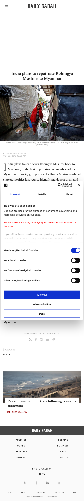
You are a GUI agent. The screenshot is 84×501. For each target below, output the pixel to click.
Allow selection (42, 304)
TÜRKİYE (63, 440)
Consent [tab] (15, 194)
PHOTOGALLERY (19, 412)
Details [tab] (42, 194)
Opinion (63, 457)
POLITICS (21, 440)
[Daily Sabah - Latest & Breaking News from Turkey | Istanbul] (42, 6)
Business (63, 445)
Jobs (10, 492)
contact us (59, 492)
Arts (63, 451)
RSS (74, 492)
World (21, 445)
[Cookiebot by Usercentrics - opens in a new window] (58, 185)
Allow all (42, 294)
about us (41, 492)
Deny (42, 313)
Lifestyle (21, 451)
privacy (24, 492)
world (6, 354)
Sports (21, 457)
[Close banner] (79, 185)
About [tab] (69, 194)
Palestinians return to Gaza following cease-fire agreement (41, 403)
